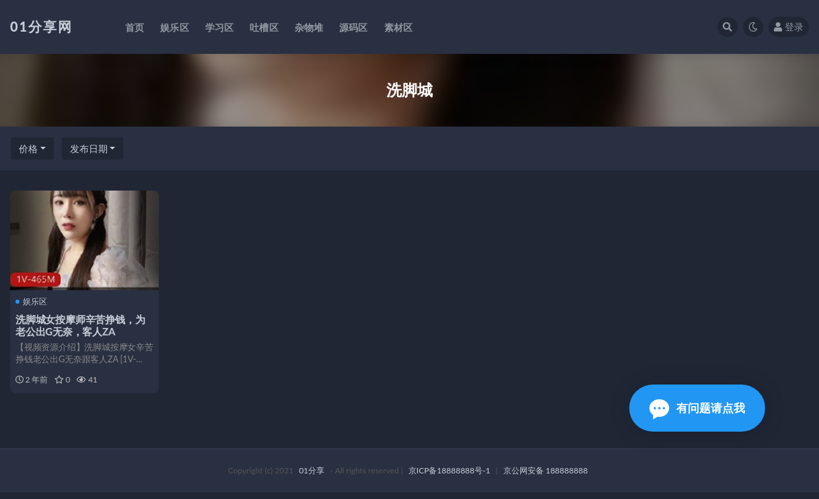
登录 (789, 26)
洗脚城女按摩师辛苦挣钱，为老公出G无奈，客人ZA (81, 325)
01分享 (311, 477)
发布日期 (89, 148)
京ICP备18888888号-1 (449, 477)
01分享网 (41, 26)
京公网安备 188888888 (545, 477)
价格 (28, 148)
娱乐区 (32, 301)
